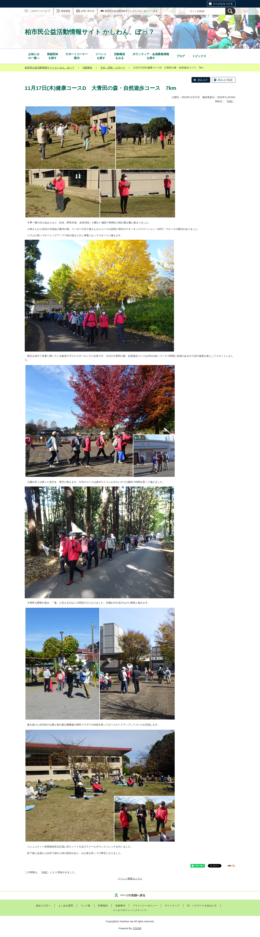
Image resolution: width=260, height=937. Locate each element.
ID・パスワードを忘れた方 (202, 905)
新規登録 (65, 11)
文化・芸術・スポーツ (112, 67)
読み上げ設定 (225, 79)
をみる (119, 55)
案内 (76, 55)
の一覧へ (34, 55)
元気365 (137, 928)
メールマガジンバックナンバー (130, 910)
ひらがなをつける (223, 3)
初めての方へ (43, 905)
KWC (230, 101)
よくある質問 (65, 905)
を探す (52, 55)
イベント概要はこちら (130, 878)
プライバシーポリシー (145, 905)
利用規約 (103, 905)
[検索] (230, 11)
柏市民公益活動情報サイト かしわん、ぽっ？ (50, 67)
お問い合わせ (87, 11)
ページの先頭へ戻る (132, 895)
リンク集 (85, 905)
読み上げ (203, 79)
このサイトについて (40, 11)
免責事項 (120, 905)
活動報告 (87, 67)
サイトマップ (172, 905)
